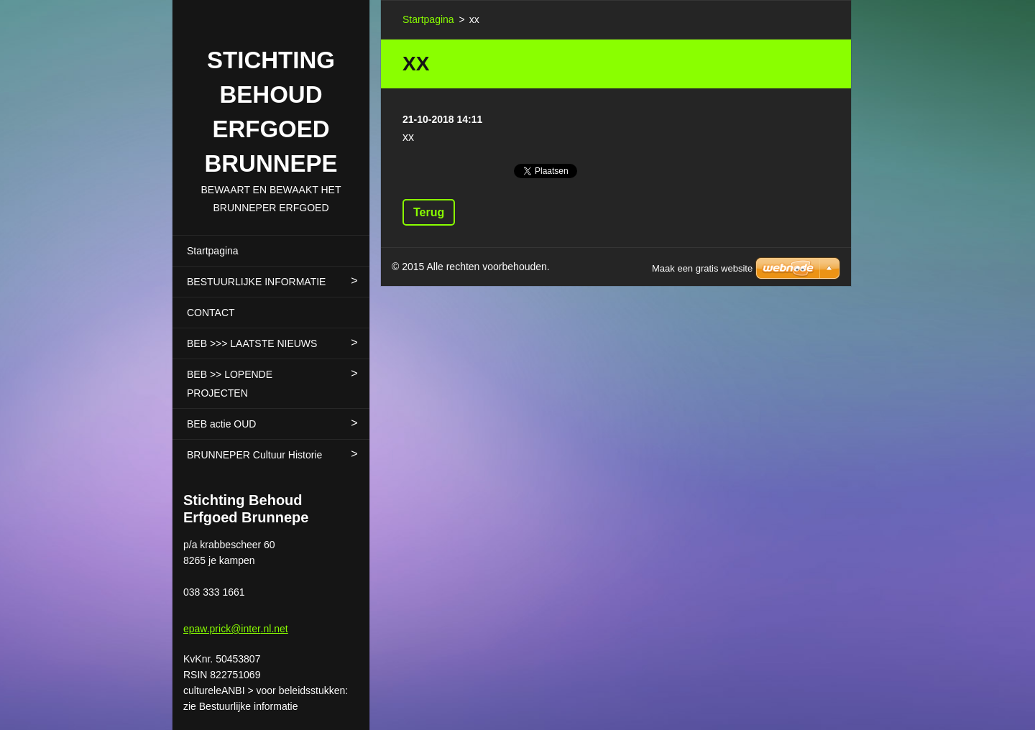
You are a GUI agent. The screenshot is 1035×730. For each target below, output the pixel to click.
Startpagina (213, 251)
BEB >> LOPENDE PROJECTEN (229, 384)
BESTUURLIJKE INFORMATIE (256, 281)
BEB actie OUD (221, 424)
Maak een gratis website (702, 268)
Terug (428, 212)
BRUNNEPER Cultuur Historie (254, 455)
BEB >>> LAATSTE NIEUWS (252, 343)
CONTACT (211, 312)
